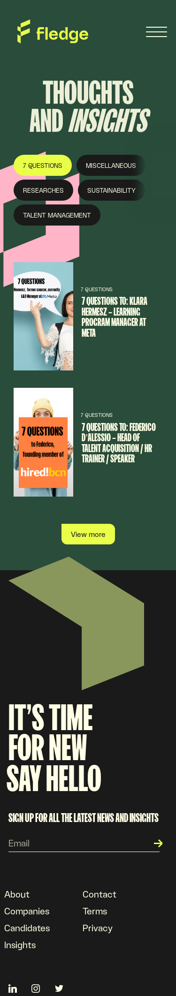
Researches (43, 190)
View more (88, 533)
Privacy (98, 927)
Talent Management (57, 215)
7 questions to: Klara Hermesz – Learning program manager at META (114, 317)
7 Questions (42, 165)
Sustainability (111, 190)
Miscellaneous (111, 165)
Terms (95, 910)
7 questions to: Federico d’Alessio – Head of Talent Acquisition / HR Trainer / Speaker (119, 443)
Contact (99, 893)
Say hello (54, 778)
